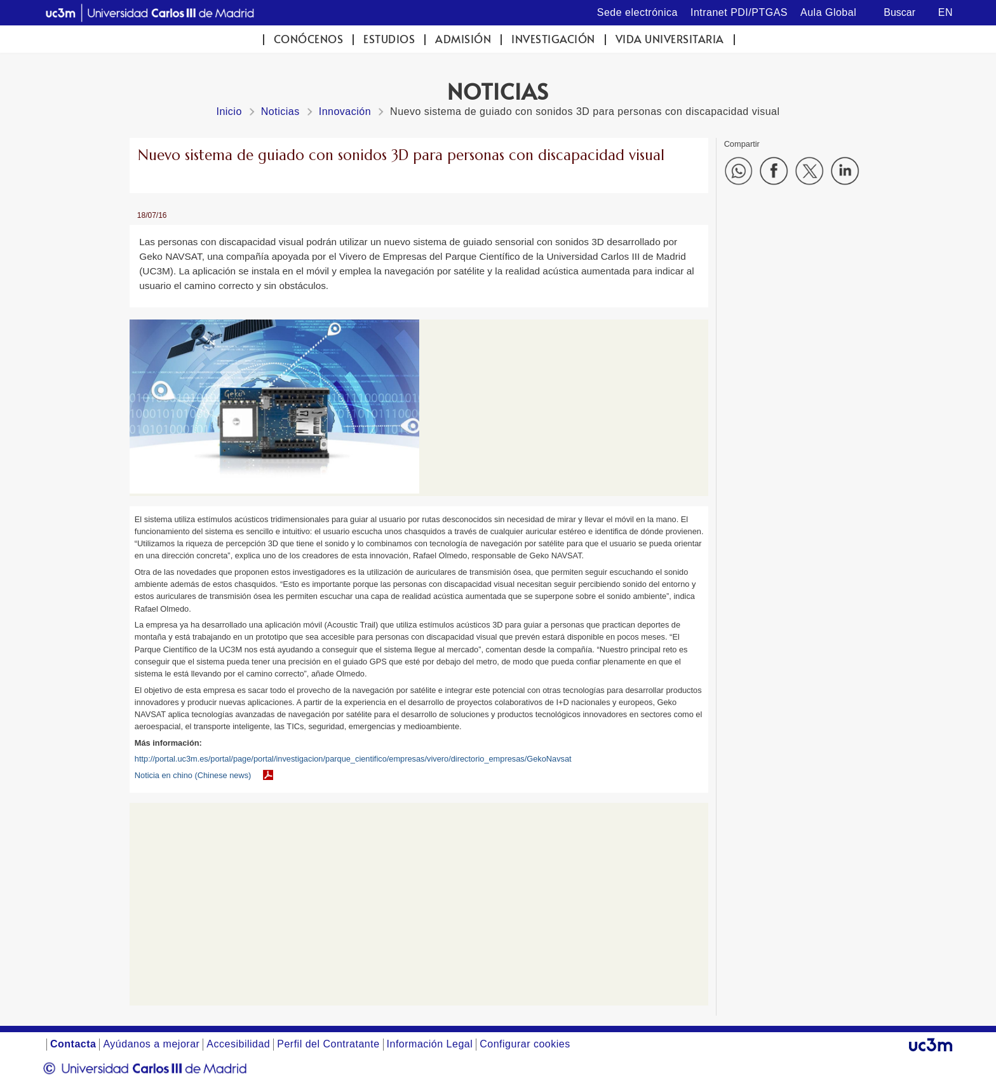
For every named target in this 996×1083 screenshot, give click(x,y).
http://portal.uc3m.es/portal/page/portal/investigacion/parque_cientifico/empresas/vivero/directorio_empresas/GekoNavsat (353, 758)
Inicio (228, 111)
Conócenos (309, 39)
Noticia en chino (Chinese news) (193, 775)
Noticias (280, 111)
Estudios (389, 39)
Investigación (553, 39)
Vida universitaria (670, 39)
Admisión (463, 39)
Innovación (345, 111)
